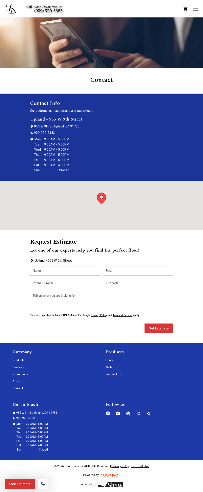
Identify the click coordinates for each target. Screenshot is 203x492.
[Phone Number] (65, 283)
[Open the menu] (195, 8)
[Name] (65, 271)
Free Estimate (20, 484)
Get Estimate (159, 328)
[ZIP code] (138, 283)
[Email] (138, 271)
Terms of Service (122, 315)
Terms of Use (140, 466)
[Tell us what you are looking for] (101, 300)
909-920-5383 (44, 133)
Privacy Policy (99, 315)
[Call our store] (43, 484)
